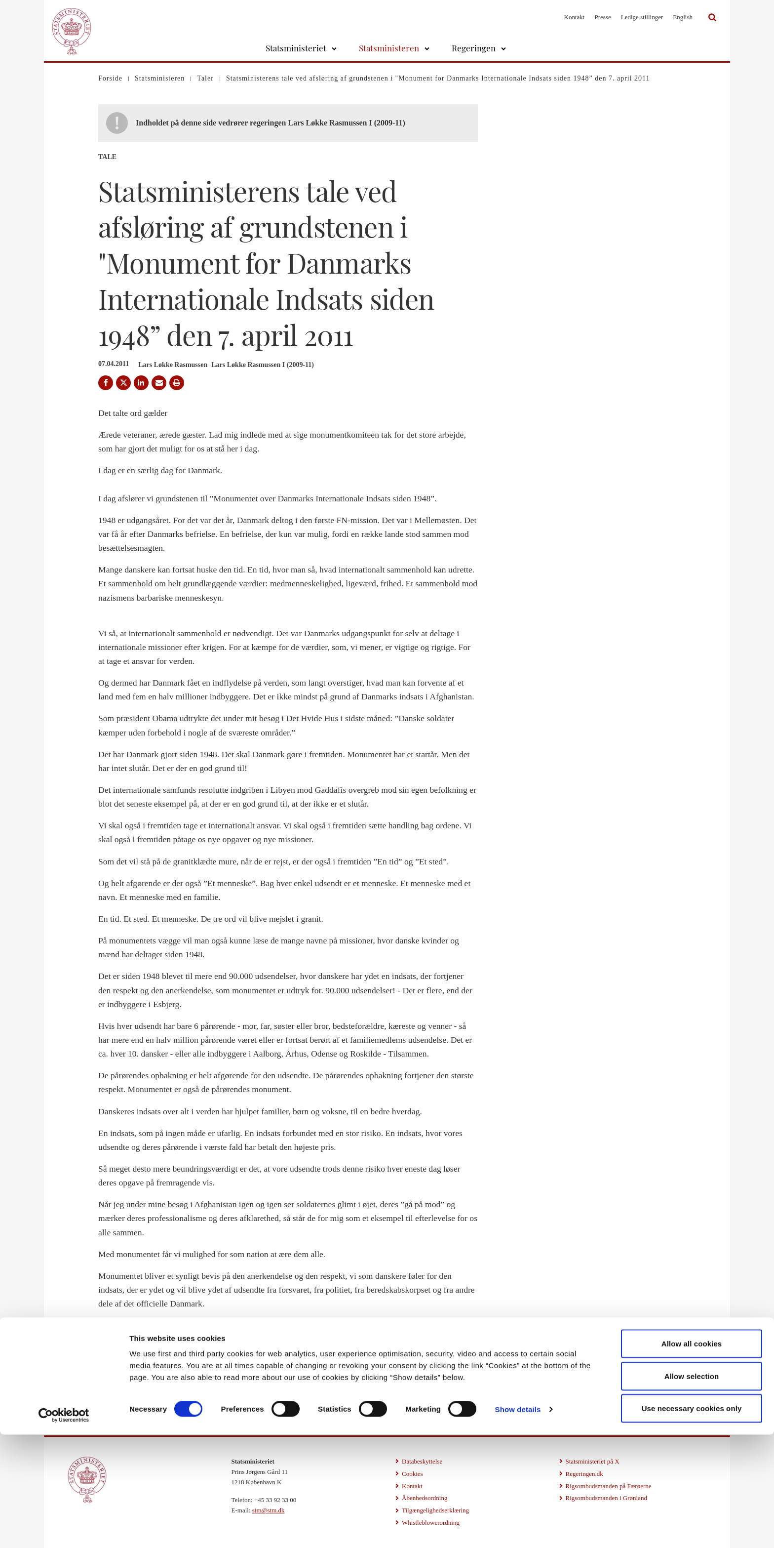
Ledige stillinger (642, 17)
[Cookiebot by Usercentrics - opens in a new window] (64, 1528)
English (683, 17)
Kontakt (574, 17)
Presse (602, 17)
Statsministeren (389, 47)
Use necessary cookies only (692, 1521)
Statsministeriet (296, 47)
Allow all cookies (691, 1457)
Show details (518, 1522)
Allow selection (691, 1489)
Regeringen (474, 47)
